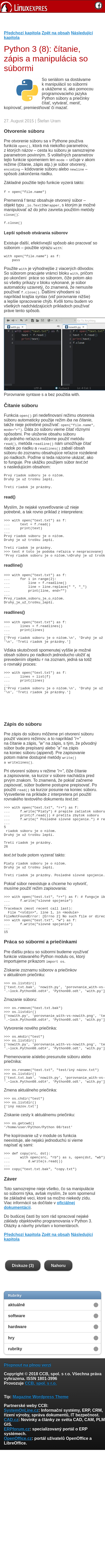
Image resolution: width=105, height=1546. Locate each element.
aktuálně (16, 1373)
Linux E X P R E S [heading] (52, 6)
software (16, 1383)
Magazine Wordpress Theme (40, 1464)
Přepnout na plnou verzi (27, 1433)
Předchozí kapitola (22, 33)
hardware (17, 1394)
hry (11, 1406)
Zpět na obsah (56, 33)
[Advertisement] (50, 23)
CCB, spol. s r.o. (41, 1451)
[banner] (52, 6)
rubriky (15, 1417)
